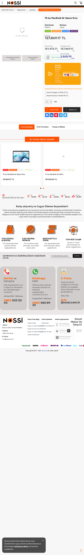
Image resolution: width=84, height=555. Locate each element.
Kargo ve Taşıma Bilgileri (35, 326)
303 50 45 (13, 301)
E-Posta (5, 336)
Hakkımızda (45, 323)
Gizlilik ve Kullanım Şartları (49, 326)
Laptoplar (32, 10)
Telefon (5, 331)
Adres (4, 325)
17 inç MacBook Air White (54, 174)
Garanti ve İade (46, 331)
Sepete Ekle (53, 110)
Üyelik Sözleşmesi (33, 334)
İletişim (43, 329)
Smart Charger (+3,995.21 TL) (56, 92)
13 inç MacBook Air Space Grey (49, 10)
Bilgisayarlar (21, 10)
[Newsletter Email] (61, 256)
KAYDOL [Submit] (77, 256)
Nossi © (44, 350)
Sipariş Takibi (32, 323)
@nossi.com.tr (70, 301)
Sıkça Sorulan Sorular (35, 329)
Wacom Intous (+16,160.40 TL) (56, 96)
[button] (40, 188)
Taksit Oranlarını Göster (57, 57)
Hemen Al (71, 110)
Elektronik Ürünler (8, 10)
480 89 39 (41, 304)
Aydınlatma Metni (21, 546)
